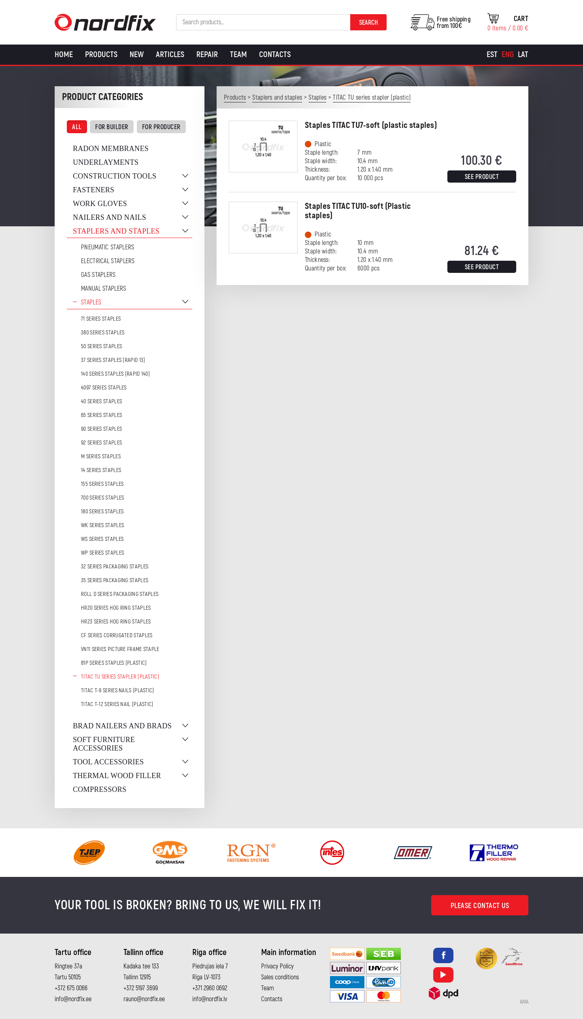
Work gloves (100, 204)
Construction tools (114, 176)
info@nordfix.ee (73, 999)
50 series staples (101, 346)
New (137, 54)
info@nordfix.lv (209, 999)
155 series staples (102, 484)
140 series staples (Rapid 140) (115, 373)
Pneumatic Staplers (107, 247)
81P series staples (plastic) (114, 662)
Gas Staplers (98, 275)
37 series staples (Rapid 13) (113, 360)
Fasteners (93, 190)
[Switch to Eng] (508, 55)
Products (101, 54)
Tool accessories (108, 762)
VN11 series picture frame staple (120, 649)
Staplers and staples (116, 231)
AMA (524, 1002)
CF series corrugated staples (116, 635)
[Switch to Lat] (523, 55)
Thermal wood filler (117, 776)
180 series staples (102, 511)
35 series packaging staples (114, 580)
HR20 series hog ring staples (116, 607)
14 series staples (101, 470)
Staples (91, 302)
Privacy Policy (277, 966)
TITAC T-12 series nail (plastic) (117, 704)
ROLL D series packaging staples (119, 594)
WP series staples (102, 552)
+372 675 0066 (71, 988)
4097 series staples (104, 387)
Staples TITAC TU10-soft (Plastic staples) (358, 211)
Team (238, 54)
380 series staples (102, 332)
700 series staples (102, 497)
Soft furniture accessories (104, 744)
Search (368, 23)
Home (64, 54)
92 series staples (101, 442)
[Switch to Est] (492, 55)
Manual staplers (103, 289)
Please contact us (480, 906)
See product (482, 177)
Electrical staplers (108, 261)
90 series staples (101, 428)
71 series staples (101, 318)
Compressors (99, 789)
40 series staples (101, 401)
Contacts (275, 54)
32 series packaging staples (114, 566)
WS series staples (102, 539)
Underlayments (105, 162)
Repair (207, 54)
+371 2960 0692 (209, 988)
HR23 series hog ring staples (116, 621)
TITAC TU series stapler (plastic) (120, 676)
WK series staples (102, 525)
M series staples (101, 456)
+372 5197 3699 (140, 988)
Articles (170, 54)
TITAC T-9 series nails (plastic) (117, 690)
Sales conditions (280, 977)
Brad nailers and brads (122, 726)
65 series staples (101, 415)
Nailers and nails (109, 217)
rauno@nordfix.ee (144, 999)
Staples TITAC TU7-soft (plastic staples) (371, 125)
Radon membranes (111, 149)
